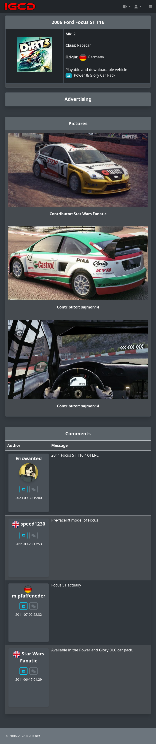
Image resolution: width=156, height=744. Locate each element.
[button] (126, 6)
